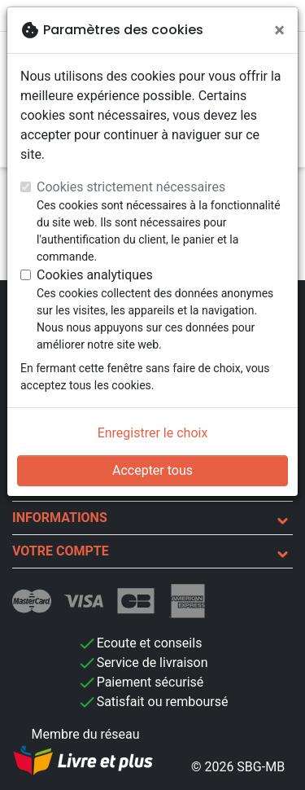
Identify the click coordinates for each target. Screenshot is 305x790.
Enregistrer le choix (153, 433)
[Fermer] (279, 30)
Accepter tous (152, 470)
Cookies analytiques (95, 275)
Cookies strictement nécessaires (131, 187)
